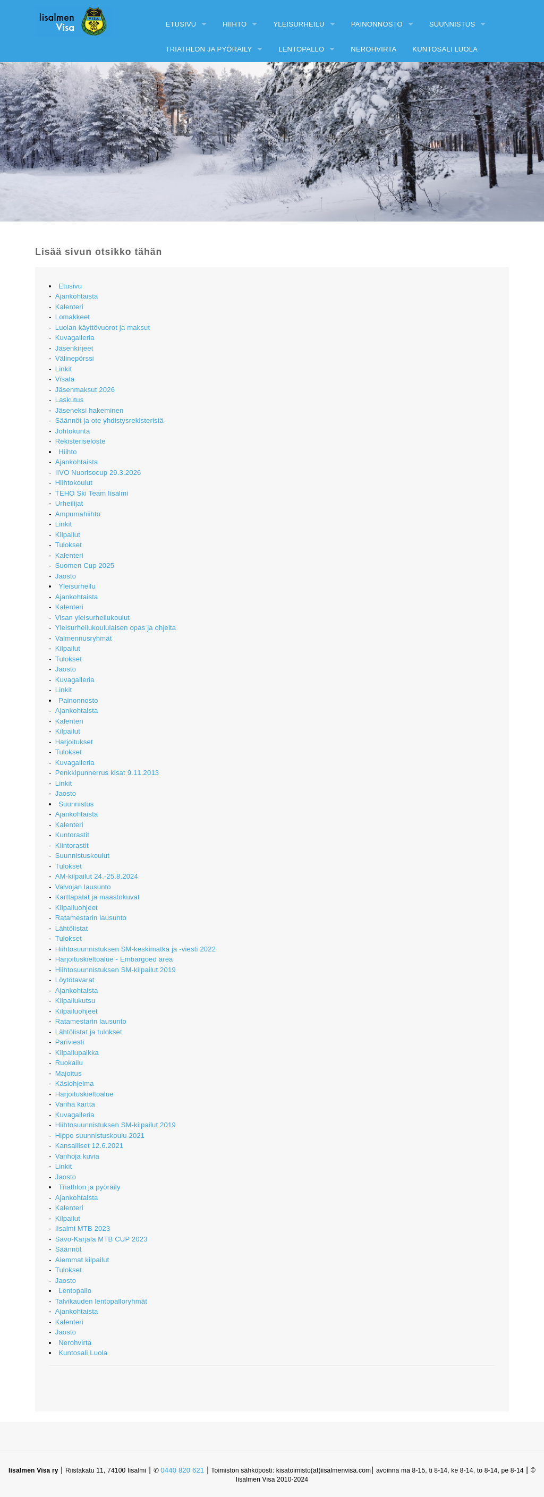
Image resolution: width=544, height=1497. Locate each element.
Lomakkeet (72, 317)
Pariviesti (69, 1042)
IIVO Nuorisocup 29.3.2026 (98, 473)
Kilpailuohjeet (76, 908)
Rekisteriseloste (80, 441)
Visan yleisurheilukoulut (92, 618)
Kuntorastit (72, 835)
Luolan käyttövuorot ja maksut (102, 327)
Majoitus (68, 1073)
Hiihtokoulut (73, 483)
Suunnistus (452, 24)
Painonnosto (377, 24)
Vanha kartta (75, 1104)
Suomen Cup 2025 (84, 565)
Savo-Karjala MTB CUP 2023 (101, 1239)
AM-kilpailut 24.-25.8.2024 (96, 876)
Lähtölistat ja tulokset (88, 1032)
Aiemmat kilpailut (82, 1260)
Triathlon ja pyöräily (209, 49)
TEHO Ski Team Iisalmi (92, 493)
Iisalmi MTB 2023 (82, 1228)
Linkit (63, 369)
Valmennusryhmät (83, 638)
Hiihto (234, 24)
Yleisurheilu (298, 24)
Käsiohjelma (74, 1083)
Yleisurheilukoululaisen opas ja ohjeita (115, 628)
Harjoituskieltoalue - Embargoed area (114, 959)
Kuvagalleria (75, 338)
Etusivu (181, 24)
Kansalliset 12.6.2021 (89, 1146)
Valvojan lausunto (83, 887)
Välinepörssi (74, 358)
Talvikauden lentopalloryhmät (101, 1301)
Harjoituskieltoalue (84, 1094)
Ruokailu (69, 1063)
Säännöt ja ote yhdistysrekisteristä (109, 420)
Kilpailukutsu (75, 1001)
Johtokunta (72, 431)
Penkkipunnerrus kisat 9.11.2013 (107, 773)
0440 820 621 (182, 1470)
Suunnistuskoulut (82, 856)
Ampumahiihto (78, 514)
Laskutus (69, 400)
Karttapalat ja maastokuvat (97, 897)
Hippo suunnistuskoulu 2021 (100, 1135)
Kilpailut (67, 535)
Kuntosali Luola (445, 49)
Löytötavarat (75, 980)
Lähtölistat (71, 928)
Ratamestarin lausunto (90, 918)
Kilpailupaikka (77, 1053)
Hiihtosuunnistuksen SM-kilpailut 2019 (115, 970)
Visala (64, 379)
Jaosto (65, 576)
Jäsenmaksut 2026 (85, 390)
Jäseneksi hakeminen (89, 410)
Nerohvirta (373, 49)
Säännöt (68, 1249)
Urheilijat (69, 503)
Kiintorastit (72, 845)
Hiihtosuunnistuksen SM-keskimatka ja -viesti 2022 (135, 949)
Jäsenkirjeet (74, 348)
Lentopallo (301, 49)
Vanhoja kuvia (77, 1156)
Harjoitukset (74, 742)
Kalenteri (69, 307)
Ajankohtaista (76, 296)
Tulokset (68, 545)
